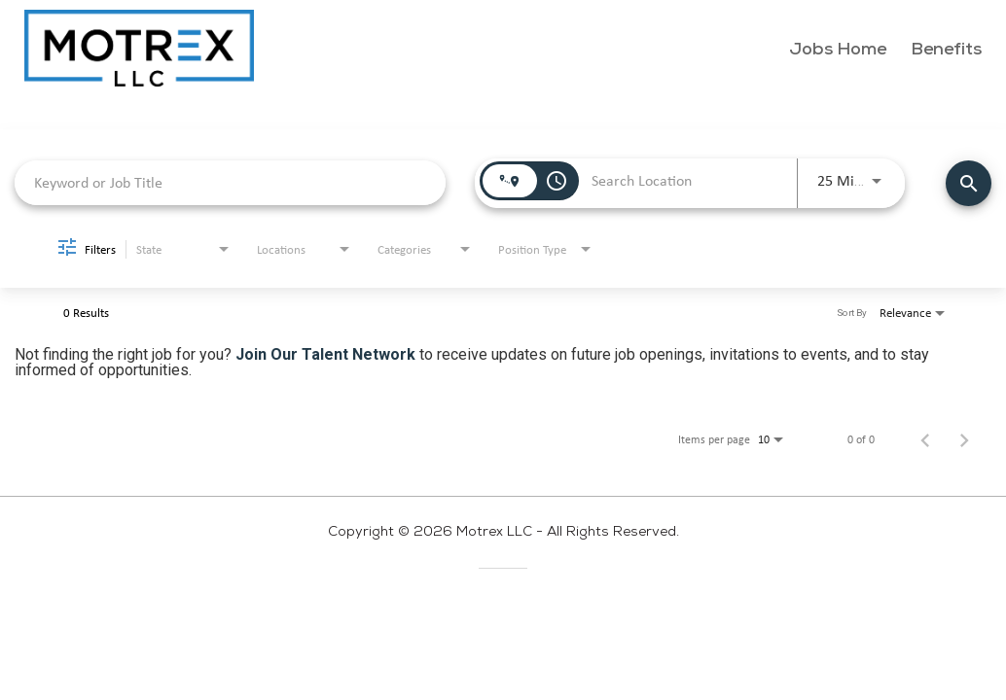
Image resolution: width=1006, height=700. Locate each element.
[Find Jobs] (968, 183)
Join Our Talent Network (325, 354)
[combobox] (230, 182)
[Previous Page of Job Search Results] (925, 439)
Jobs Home (837, 50)
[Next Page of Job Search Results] (964, 439)
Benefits (946, 50)
